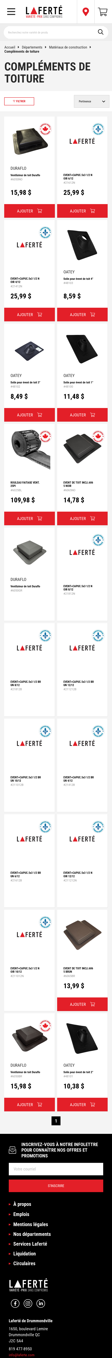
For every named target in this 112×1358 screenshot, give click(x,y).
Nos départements (32, 1234)
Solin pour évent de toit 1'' (78, 382)
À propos (22, 1204)
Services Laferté (30, 1244)
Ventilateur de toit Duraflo (25, 175)
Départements (35, 47)
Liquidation (24, 1254)
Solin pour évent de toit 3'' (25, 382)
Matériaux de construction (71, 47)
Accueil (13, 47)
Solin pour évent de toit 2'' (78, 1072)
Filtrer (19, 101)
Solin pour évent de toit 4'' (78, 278)
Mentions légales (30, 1224)
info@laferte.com (22, 1355)
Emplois (21, 1214)
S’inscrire (56, 1186)
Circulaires (24, 1263)
